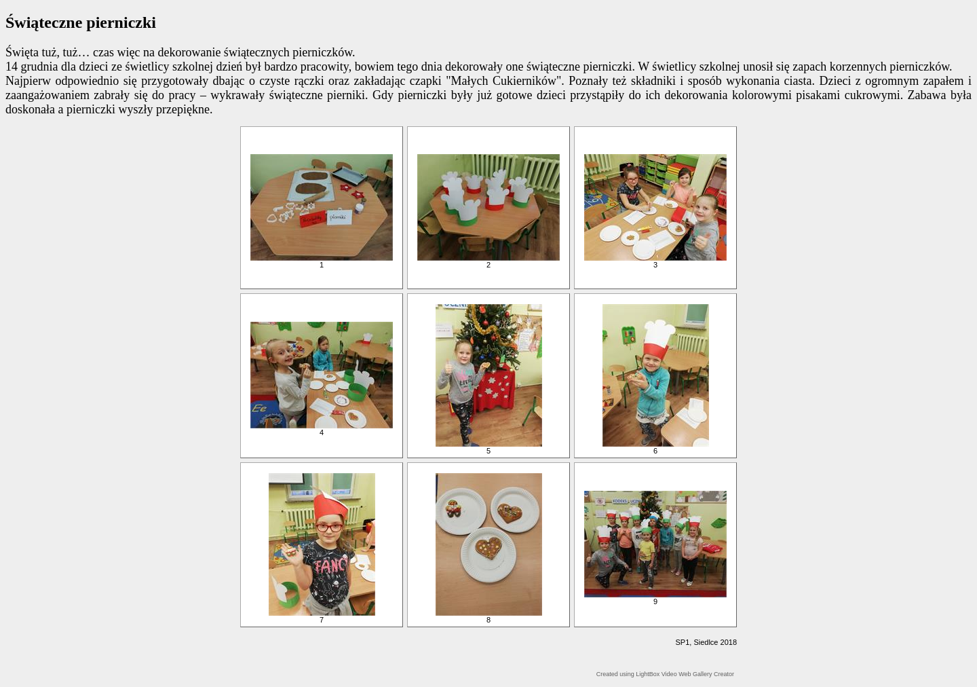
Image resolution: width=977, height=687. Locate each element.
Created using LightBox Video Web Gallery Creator (665, 674)
